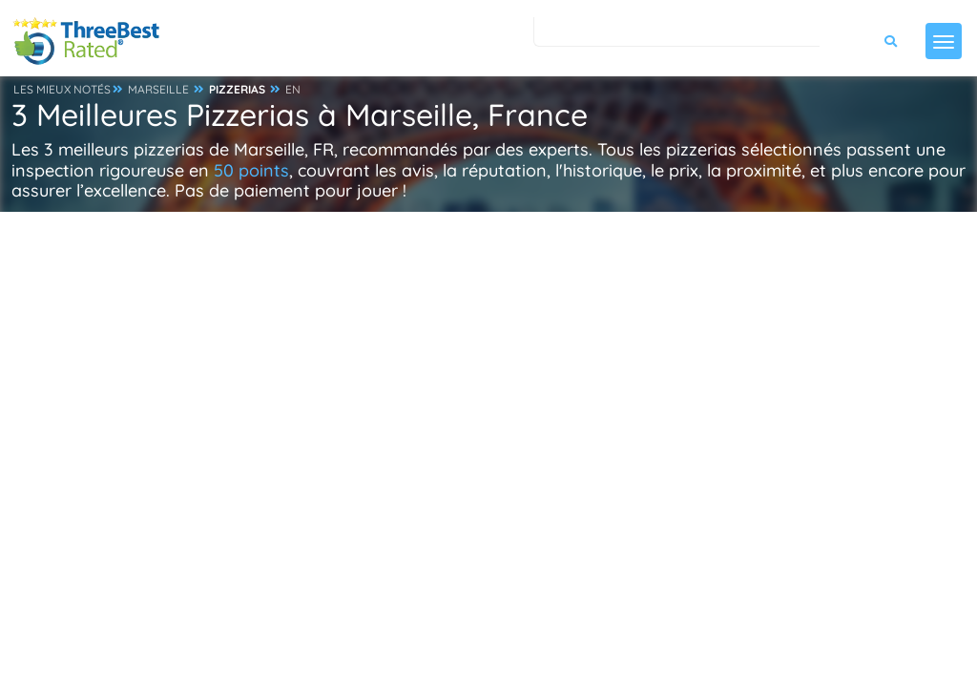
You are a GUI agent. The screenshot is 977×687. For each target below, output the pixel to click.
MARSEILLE (158, 89)
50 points (251, 170)
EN (293, 89)
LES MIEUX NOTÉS (62, 89)
